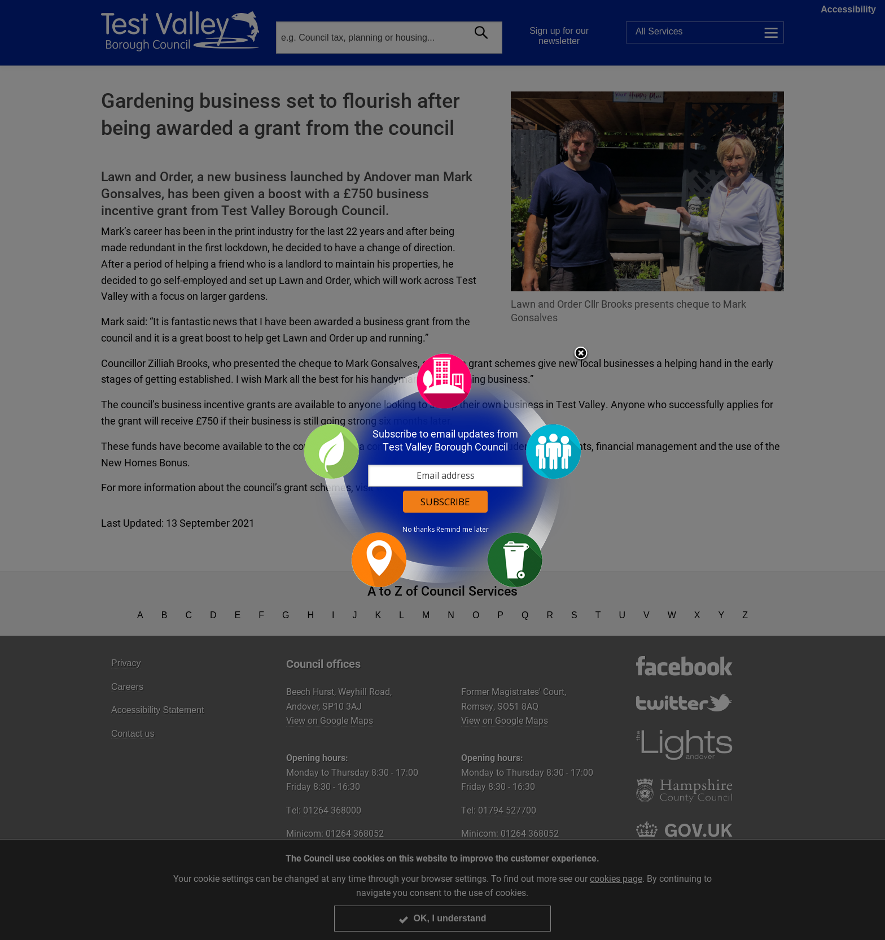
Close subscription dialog (580, 354)
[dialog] (442, 470)
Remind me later (462, 529)
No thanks (418, 529)
